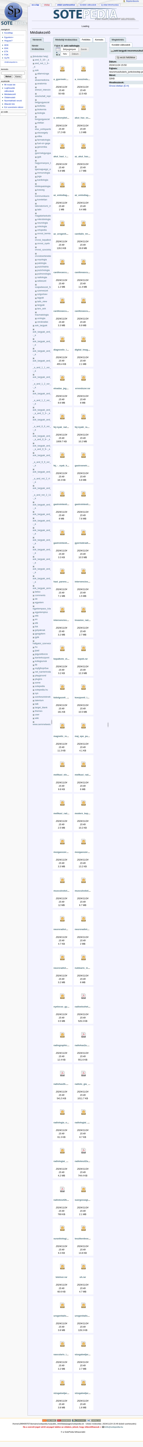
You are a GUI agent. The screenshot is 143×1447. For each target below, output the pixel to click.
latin (39, 209)
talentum (39, 700)
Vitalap (47, 5)
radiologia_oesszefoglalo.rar (69, 1122)
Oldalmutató (9, 97)
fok (36, 626)
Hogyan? (8, 41)
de (36, 599)
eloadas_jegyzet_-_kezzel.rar (69, 388)
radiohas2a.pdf (83, 1045)
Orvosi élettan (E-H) (119, 86)
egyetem (39, 602)
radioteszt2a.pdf (83, 1161)
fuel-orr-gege (43, 143)
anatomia (41, 83)
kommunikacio (42, 196)
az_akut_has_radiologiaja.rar (90, 156)
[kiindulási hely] (40, 56)
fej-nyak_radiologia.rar (66, 427)
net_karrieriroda (43, 672)
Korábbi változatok (121, 45)
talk (37, 704)
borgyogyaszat (42, 119)
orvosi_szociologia (44, 249)
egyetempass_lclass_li (44, 608)
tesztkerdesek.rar (84, 1238)
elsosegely (42, 132)
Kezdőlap (8, 33)
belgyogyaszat (42, 102)
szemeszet (42, 290)
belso (37, 592)
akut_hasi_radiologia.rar (67, 156)
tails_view (42, 301)
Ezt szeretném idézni (13, 107)
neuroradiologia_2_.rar (87, 929)
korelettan (42, 199)
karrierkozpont (42, 657)
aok (37, 70)
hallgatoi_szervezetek (43, 643)
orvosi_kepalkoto (43, 240)
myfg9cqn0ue (42, 668)
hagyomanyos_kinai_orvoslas (50, 163)
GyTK (6, 58)
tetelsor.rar (61, 1277)
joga (39, 176)
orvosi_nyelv (43, 243)
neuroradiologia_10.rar (66, 968)
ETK (6, 51)
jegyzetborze (41, 654)
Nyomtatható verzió (13, 101)
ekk (37, 616)
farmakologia (43, 140)
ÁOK (6, 45)
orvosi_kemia (44, 233)
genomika (42, 147)
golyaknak (40, 630)
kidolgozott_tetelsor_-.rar (67, 697)
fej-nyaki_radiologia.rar (87, 427)
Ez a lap (35, 5)
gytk (37, 637)
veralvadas (42, 322)
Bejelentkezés (132, 1)
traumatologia (42, 315)
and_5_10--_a (42, 60)
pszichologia (43, 270)
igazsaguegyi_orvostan (46, 169)
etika (39, 136)
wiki (37, 718)
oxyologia (42, 259)
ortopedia (42, 230)
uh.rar (83, 1277)
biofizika (41, 106)
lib (36, 665)
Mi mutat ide (9, 85)
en (36, 619)
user (37, 714)
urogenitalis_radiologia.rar (89, 1316)
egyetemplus (41, 612)
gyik (39, 157)
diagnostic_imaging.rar (66, 350)
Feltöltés (86, 40)
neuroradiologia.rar (64, 929)
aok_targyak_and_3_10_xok (47, 514)
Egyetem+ (9, 37)
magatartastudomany (45, 216)
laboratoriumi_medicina (46, 206)
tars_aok (41, 308)
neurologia (42, 223)
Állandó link (9, 104)
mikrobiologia (44, 219)
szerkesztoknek (43, 697)
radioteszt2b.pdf (62, 1200)
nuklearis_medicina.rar (87, 968)
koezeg (40, 190)
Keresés (99, 40)
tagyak (40, 298)
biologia (41, 113)
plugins (38, 679)
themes (39, 711)
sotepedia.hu (41, 690)
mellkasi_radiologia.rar (87, 775)
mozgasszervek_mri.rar (66, 852)
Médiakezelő (10, 94)
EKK (6, 48)
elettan (40, 123)
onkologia (42, 226)
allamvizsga (43, 73)
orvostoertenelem (43, 256)
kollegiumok (41, 661)
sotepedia (40, 686)
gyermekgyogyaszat (45, 153)
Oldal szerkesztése (66, 5)
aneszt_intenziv (43, 90)
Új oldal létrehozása (110, 5)
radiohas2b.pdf (62, 1084)
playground (40, 675)
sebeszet (41, 281)
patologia (41, 263)
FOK (6, 55)
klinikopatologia (43, 186)
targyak (41, 305)
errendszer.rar (82, 388)
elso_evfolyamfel (43, 129)
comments (40, 595)
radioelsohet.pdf (83, 1006)
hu (36, 647)
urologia (41, 318)
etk (36, 623)
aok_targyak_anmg (42, 588)
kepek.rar (83, 659)
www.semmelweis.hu (43, 724)
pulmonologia (44, 274)
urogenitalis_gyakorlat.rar (67, 1316)
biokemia (41, 109)
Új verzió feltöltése (126, 57)
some (38, 682)
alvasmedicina (42, 80)
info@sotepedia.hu (10, 62)
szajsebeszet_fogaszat (46, 287)
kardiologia (42, 180)
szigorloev (42, 294)
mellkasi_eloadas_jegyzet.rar (69, 775)
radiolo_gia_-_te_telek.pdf (89, 1084)
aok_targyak (41, 325)
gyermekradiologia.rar (86, 543)
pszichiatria (42, 266)
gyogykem (40, 633)
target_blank (41, 707)
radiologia (42, 277)
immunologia (43, 173)
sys (36, 693)
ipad (37, 650)
